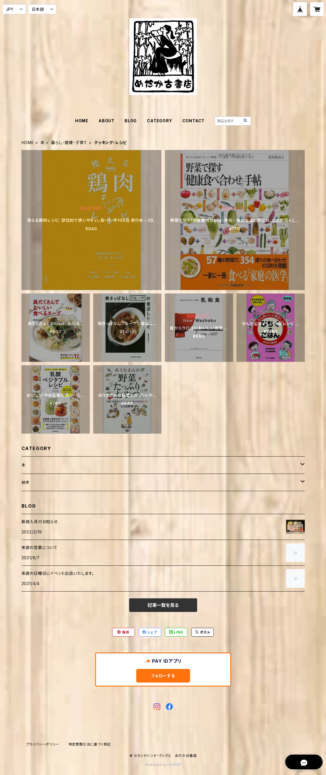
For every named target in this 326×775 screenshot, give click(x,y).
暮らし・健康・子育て (69, 142)
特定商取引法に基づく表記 (90, 744)
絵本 (26, 482)
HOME (81, 120)
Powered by (163, 765)
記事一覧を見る (163, 605)
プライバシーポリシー (42, 744)
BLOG (131, 120)
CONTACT (193, 120)
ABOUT (106, 120)
